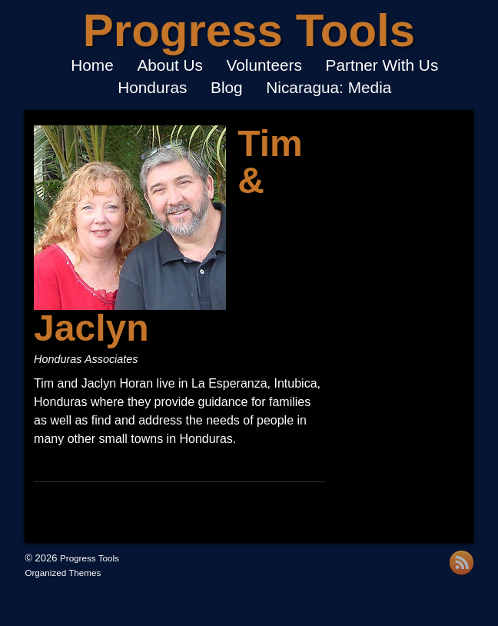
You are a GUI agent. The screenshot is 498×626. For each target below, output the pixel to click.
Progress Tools (249, 30)
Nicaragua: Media (328, 88)
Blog (227, 88)
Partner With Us (382, 66)
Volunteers (264, 66)
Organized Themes (63, 573)
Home (92, 66)
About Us (170, 66)
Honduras (152, 88)
